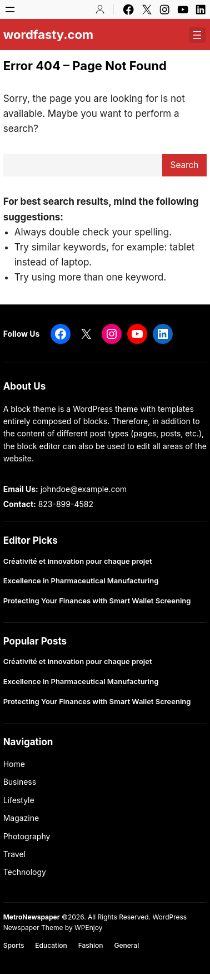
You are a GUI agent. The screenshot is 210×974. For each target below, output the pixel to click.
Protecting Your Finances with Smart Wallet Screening (97, 601)
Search (185, 165)
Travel (14, 854)
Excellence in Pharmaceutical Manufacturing (81, 581)
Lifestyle (18, 800)
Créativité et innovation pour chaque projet (77, 561)
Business (19, 781)
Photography (27, 836)
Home (14, 764)
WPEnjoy (88, 927)
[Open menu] (10, 9)
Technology (24, 872)
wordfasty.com (48, 34)
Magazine (21, 818)
